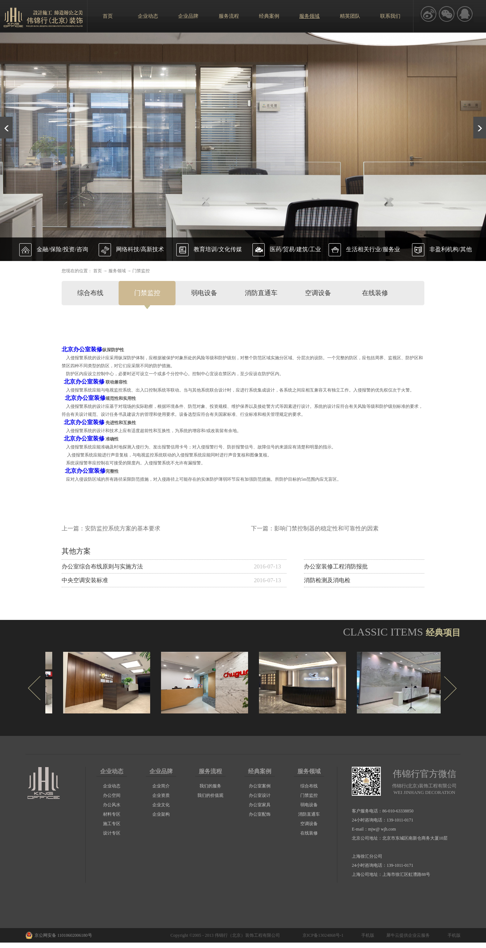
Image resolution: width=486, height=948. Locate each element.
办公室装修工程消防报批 (336, 566)
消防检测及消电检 (327, 580)
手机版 (366, 935)
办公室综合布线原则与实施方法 (102, 566)
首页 (108, 16)
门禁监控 (141, 270)
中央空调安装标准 (85, 580)
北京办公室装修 (82, 349)
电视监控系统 (118, 390)
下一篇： (315, 528)
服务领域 (117, 270)
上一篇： (111, 528)
